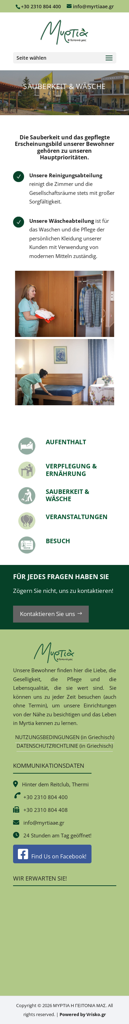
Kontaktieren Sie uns (47, 614)
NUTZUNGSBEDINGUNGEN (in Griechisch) (64, 737)
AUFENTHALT (66, 442)
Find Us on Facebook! (52, 856)
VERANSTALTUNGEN (77, 517)
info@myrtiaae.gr (43, 822)
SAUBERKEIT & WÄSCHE (67, 495)
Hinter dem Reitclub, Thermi (55, 784)
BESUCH (58, 541)
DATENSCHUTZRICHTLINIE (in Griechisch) (65, 745)
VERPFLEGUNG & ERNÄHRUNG (71, 470)
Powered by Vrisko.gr (83, 1014)
